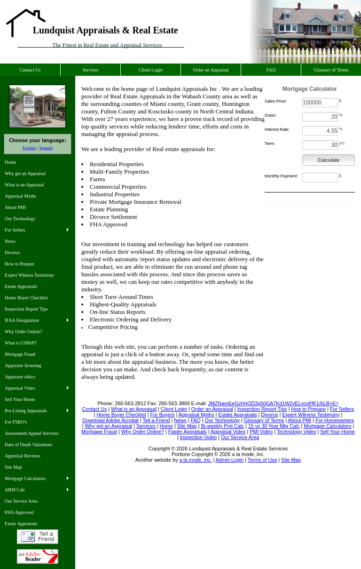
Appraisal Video (20, 388)
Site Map (13, 467)
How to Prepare (19, 263)
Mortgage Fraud (20, 354)
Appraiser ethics (20, 376)
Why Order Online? (23, 331)
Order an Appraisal (210, 69)
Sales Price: (276, 101)
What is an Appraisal (24, 184)
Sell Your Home (20, 399)
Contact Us (30, 69)
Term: (270, 143)
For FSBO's (16, 422)
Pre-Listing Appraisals (26, 410)
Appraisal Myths (20, 196)
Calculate (329, 160)
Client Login (151, 69)
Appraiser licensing (23, 365)
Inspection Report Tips (26, 309)
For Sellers (15, 229)
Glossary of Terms (331, 69)
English (29, 147)
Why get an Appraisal (25, 173)
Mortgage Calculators (25, 478)
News (10, 241)
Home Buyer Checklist (26, 297)
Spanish (46, 147)
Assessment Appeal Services (31, 433)
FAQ (271, 69)
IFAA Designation (22, 320)
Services (91, 69)
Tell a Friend (37, 536)
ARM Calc (15, 489)
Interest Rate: (277, 129)
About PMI (15, 207)
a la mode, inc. (195, 460)
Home (10, 162)
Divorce (12, 252)
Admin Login (229, 460)
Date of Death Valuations (28, 444)
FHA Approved (19, 512)
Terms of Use (262, 460)
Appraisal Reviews (22, 455)
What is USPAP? (21, 342)
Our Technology (20, 218)
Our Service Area (21, 501)
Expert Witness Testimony (29, 275)
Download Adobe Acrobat (37, 556)
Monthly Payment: (281, 176)
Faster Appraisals (21, 523)
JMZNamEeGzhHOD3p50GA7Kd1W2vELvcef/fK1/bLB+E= (273, 403)
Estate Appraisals (21, 286)
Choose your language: (37, 140)
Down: (270, 115)
